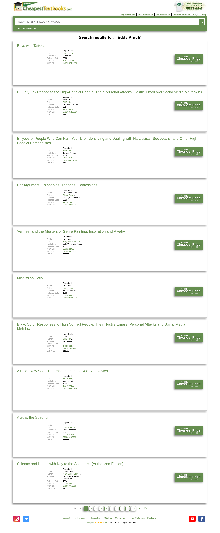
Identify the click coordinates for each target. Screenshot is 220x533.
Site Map (108, 518)
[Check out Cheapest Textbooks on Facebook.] (201, 519)
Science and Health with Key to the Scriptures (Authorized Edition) (70, 464)
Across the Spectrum (34, 417)
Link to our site (81, 518)
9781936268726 (70, 112)
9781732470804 (70, 205)
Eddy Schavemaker (71, 241)
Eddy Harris (68, 288)
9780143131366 (70, 160)
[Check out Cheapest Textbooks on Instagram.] (16, 519)
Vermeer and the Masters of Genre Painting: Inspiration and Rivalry (71, 231)
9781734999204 (70, 388)
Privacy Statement (136, 518)
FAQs (195, 14)
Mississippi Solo (30, 278)
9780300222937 (70, 251)
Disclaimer (152, 518)
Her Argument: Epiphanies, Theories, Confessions (57, 185)
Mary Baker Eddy (70, 474)
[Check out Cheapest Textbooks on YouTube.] (192, 519)
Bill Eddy (67, 102)
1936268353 (68, 346)
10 (133, 508)
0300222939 (68, 249)
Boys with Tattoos (31, 45)
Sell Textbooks (163, 14)
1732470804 (68, 202)
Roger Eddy (68, 378)
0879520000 (68, 483)
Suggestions (96, 518)
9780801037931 (70, 437)
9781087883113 (70, 63)
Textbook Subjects (181, 14)
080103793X (68, 435)
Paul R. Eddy (69, 427)
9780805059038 (70, 298)
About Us (67, 518)
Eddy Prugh (68, 53)
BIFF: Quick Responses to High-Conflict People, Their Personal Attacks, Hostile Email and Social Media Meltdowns (109, 92)
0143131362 (68, 158)
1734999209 (68, 386)
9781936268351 (70, 348)
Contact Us (120, 518)
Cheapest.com (97, 523)
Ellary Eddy (68, 195)
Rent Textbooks (145, 14)
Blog (203, 14)
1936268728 (68, 109)
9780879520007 (70, 486)
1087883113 (68, 60)
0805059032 (68, 295)
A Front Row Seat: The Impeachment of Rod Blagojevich (62, 371)
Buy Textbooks (128, 14)
